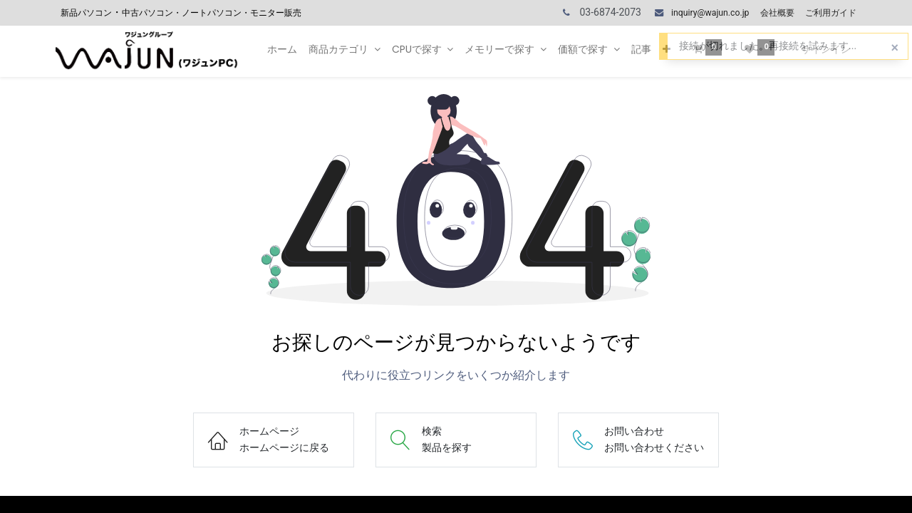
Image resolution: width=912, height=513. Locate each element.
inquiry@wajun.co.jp (710, 13)
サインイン (826, 49)
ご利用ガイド (830, 13)
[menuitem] (282, 50)
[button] (666, 50)
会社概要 (777, 13)
